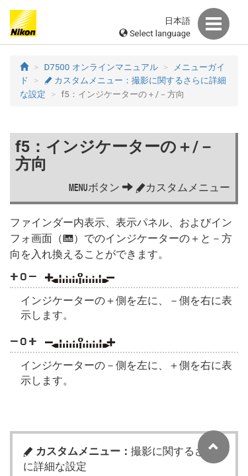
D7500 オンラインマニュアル (101, 67)
